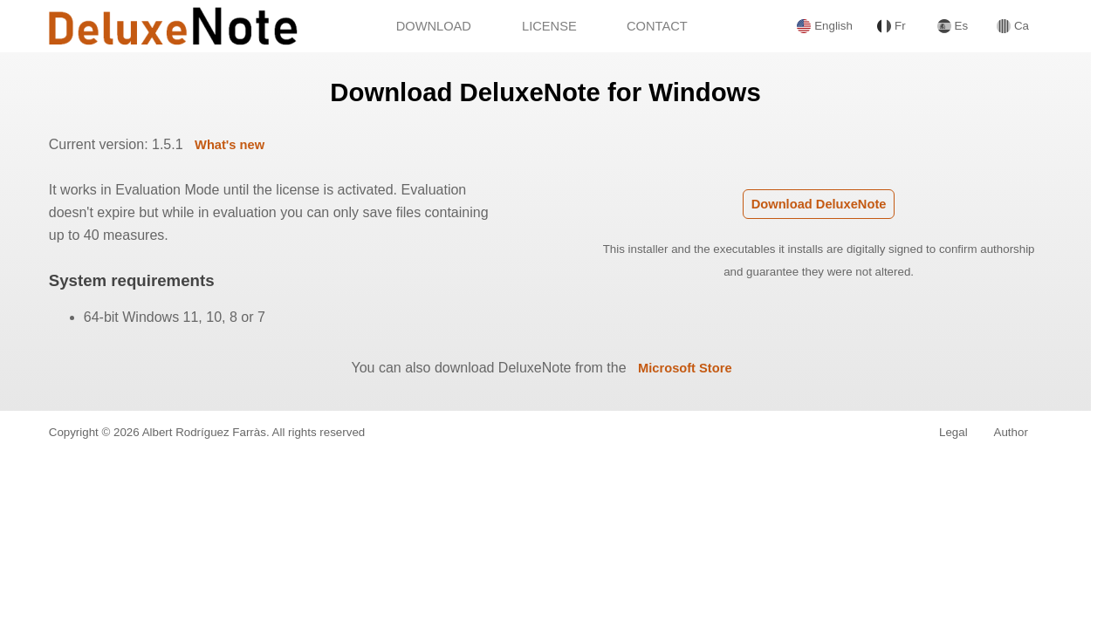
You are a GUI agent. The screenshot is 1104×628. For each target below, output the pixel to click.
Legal (953, 432)
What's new (229, 145)
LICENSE (549, 26)
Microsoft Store (685, 368)
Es (952, 26)
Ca (1013, 26)
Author (1011, 432)
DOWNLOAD (433, 26)
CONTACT (657, 26)
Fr (891, 26)
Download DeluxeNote (819, 204)
